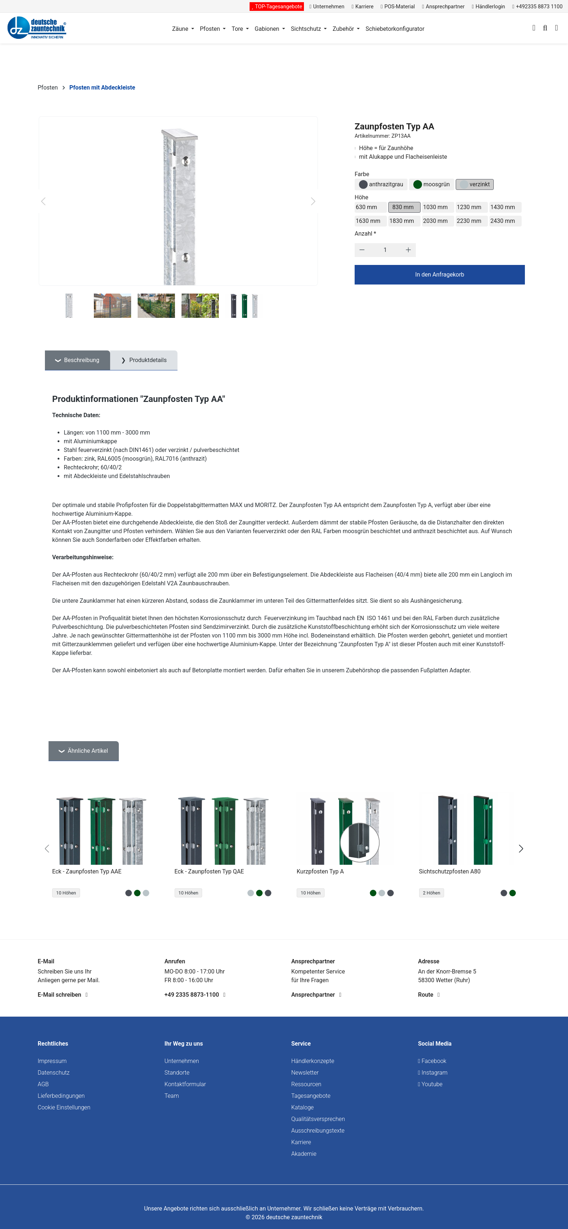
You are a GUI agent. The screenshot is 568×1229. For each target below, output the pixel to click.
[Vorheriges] (43, 201)
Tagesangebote (310, 1095)
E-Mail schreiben (63, 994)
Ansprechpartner (316, 994)
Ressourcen (306, 1084)
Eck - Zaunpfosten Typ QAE (209, 871)
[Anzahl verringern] (362, 250)
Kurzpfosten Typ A (320, 871)
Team (171, 1095)
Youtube (430, 1084)
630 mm (366, 207)
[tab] (77, 360)
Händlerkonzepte (312, 1061)
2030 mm (435, 220)
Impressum (52, 1061)
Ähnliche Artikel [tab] (87, 750)
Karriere (301, 1142)
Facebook (432, 1061)
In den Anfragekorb (439, 274)
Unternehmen (181, 1061)
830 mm (403, 207)
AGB (43, 1084)
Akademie (304, 1153)
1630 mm (368, 220)
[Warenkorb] (556, 28)
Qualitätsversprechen (318, 1119)
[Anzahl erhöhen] (408, 250)
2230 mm (469, 220)
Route (429, 994)
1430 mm (502, 207)
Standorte (176, 1072)
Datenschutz (54, 1072)
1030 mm (435, 207)
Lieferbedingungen (61, 1095)
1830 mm (401, 220)
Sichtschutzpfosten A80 (450, 871)
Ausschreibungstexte (317, 1130)
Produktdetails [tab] (147, 360)
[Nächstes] (313, 201)
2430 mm (502, 220)
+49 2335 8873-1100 (194, 994)
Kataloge (302, 1107)
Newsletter (305, 1072)
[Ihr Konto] (534, 28)
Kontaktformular (185, 1084)
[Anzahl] (385, 250)
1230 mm (469, 207)
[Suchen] (545, 28)
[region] (284, 849)
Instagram (432, 1072)
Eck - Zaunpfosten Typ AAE (86, 871)
